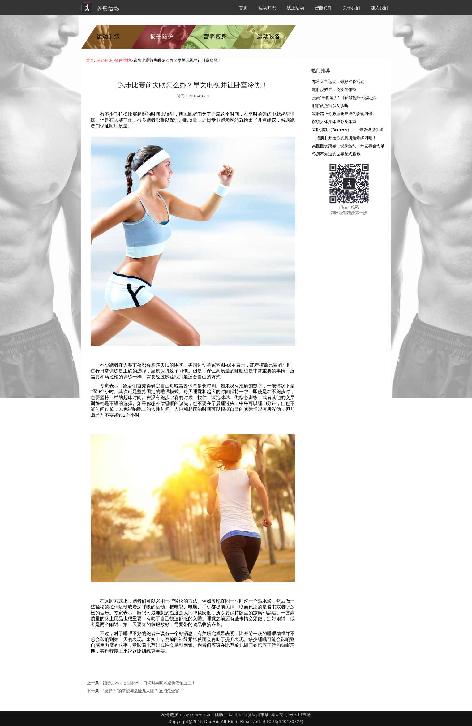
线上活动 (295, 7)
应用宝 (235, 714)
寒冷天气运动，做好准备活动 (338, 81)
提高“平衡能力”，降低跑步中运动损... (345, 97)
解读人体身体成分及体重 (334, 121)
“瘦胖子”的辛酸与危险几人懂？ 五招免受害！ (143, 691)
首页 (243, 7)
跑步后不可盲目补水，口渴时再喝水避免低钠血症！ (149, 683)
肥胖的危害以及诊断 (330, 105)
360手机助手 (215, 714)
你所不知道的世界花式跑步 (336, 154)
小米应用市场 (298, 714)
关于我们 (351, 7)
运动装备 (269, 36)
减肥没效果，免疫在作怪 (334, 89)
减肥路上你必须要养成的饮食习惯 (342, 113)
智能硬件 (323, 7)
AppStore (193, 714)
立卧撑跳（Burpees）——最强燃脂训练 (347, 129)
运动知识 (267, 7)
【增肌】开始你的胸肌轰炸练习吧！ (344, 137)
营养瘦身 (215, 36)
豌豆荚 (277, 714)
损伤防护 (162, 36)
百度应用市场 (256, 714)
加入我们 (379, 7)
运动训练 (108, 36)
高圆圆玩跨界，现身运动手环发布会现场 (348, 146)
